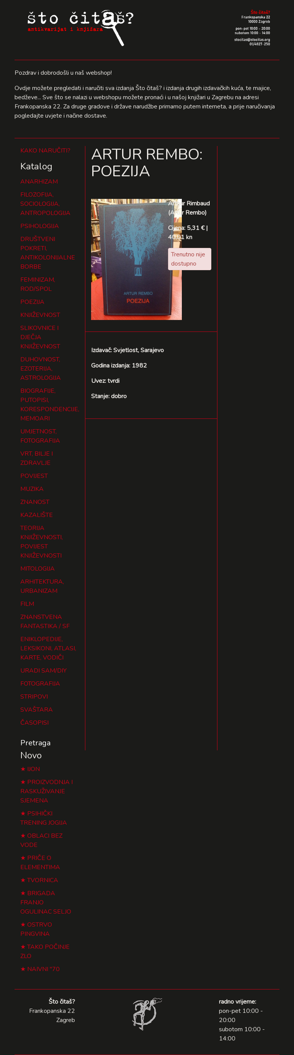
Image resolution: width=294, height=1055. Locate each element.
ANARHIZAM (39, 181)
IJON (33, 769)
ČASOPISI (34, 723)
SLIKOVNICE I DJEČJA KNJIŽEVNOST (40, 337)
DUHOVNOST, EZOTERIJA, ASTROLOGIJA (40, 368)
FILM (27, 604)
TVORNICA (42, 880)
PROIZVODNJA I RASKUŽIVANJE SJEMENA (46, 791)
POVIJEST (34, 476)
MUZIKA (32, 489)
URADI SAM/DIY (43, 670)
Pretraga (35, 743)
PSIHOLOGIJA (39, 226)
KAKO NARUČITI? (45, 150)
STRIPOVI (34, 696)
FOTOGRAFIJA (40, 683)
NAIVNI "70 (43, 969)
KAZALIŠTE (36, 515)
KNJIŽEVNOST (40, 315)
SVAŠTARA (36, 710)
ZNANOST (34, 502)
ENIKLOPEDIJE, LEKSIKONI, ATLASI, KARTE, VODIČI (48, 648)
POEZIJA (32, 302)
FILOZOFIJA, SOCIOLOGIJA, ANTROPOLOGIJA (45, 203)
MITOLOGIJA (37, 568)
